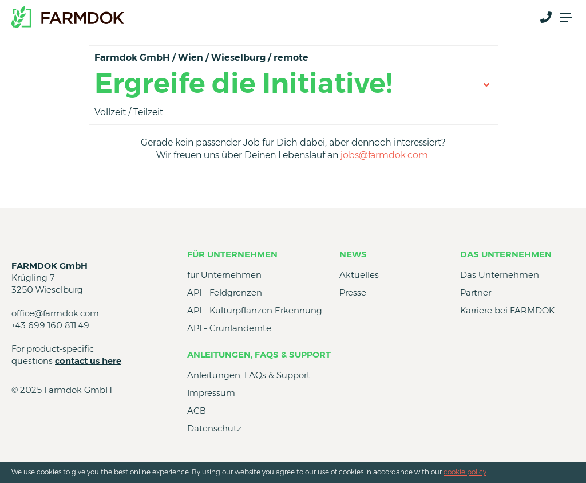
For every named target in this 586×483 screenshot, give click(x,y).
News (353, 254)
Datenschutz (214, 428)
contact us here (88, 360)
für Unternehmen (232, 254)
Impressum (211, 392)
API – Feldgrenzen (224, 292)
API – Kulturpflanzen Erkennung (254, 310)
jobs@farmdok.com (384, 155)
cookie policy (465, 472)
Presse (352, 292)
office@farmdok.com (55, 313)
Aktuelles (359, 274)
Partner (475, 292)
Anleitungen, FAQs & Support (259, 354)
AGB (196, 410)
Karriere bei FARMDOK (507, 310)
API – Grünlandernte (229, 328)
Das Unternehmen (506, 254)
